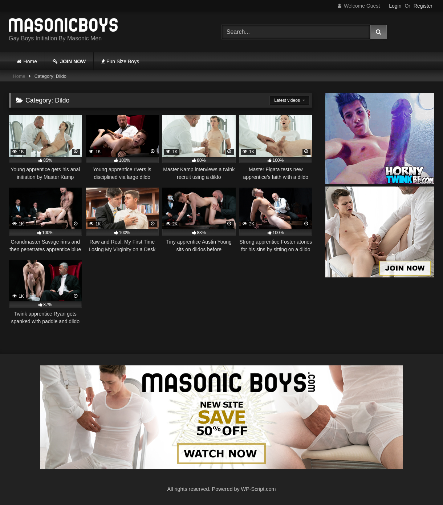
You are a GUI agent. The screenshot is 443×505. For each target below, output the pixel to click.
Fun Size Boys (120, 61)
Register (423, 6)
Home (30, 61)
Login (395, 6)
